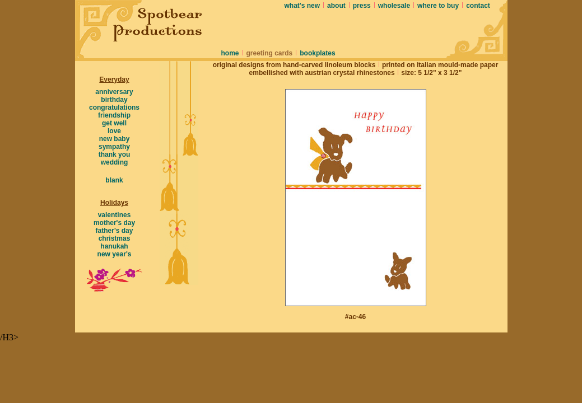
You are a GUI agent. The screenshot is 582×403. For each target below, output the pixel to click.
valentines (114, 215)
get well (114, 123)
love (114, 131)
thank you (115, 154)
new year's (114, 254)
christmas (115, 238)
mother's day (114, 223)
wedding (114, 162)
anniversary (114, 92)
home (230, 53)
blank (114, 180)
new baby (114, 139)
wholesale (394, 6)
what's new (302, 6)
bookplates (317, 53)
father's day (114, 231)
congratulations (114, 107)
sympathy (114, 147)
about (336, 6)
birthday (114, 100)
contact (478, 6)
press (362, 6)
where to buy (438, 6)
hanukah (114, 246)
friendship (114, 115)
